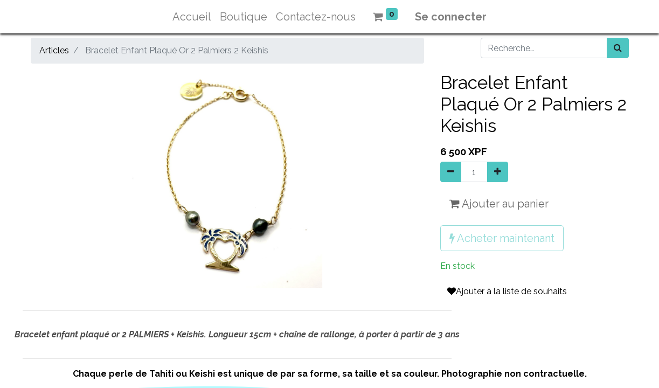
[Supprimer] (450, 172)
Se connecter (451, 16)
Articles (54, 50)
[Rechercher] (618, 48)
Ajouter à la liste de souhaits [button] (507, 291)
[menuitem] (192, 16)
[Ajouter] (497, 172)
